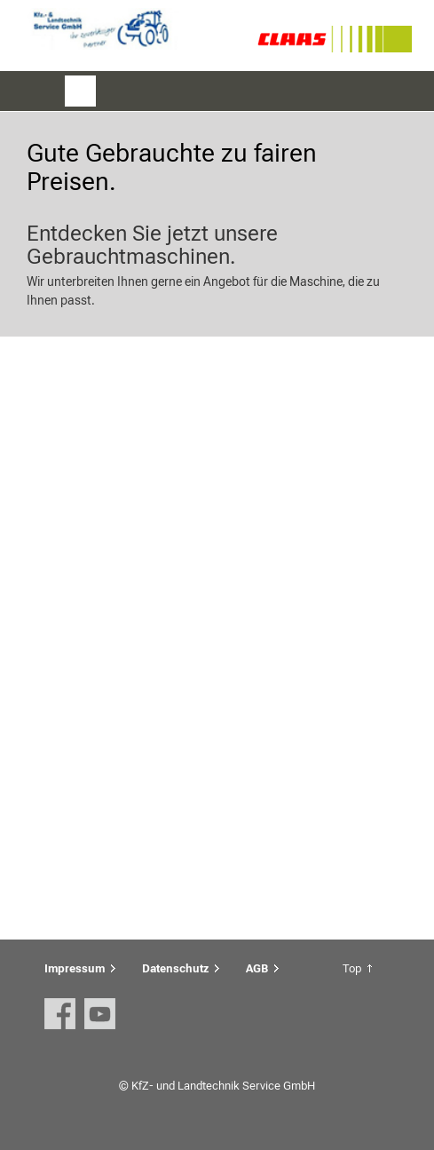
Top (352, 968)
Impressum (74, 968)
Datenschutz (175, 968)
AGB (257, 968)
